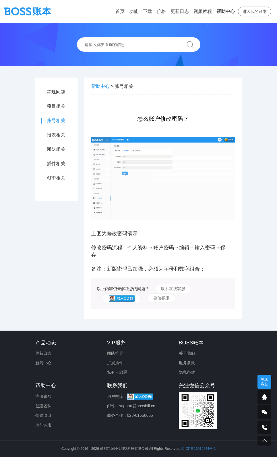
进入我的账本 (255, 11)
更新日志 (180, 11)
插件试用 (43, 425)
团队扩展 (115, 353)
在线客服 (264, 381)
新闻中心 (43, 362)
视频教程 (202, 11)
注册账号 (43, 396)
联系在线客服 (173, 288)
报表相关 (56, 134)
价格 (161, 11)
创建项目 (43, 415)
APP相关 (56, 178)
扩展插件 (115, 362)
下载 (147, 11)
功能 (133, 11)
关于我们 (187, 353)
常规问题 (56, 91)
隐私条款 (187, 372)
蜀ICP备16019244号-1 (198, 449)
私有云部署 (117, 372)
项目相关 (56, 106)
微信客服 (161, 298)
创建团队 (43, 406)
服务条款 (187, 362)
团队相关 (56, 149)
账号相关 (56, 120)
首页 (120, 11)
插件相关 (56, 163)
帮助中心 (225, 11)
